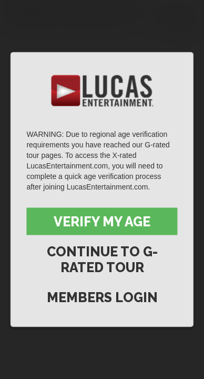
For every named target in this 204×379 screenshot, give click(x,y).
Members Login (102, 297)
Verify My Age (102, 222)
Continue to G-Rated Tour (102, 259)
